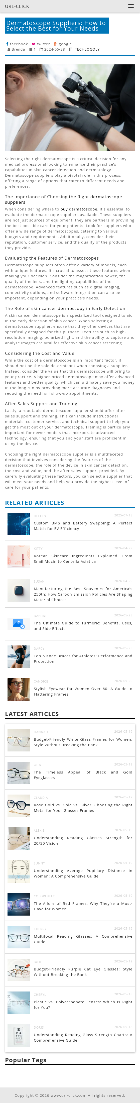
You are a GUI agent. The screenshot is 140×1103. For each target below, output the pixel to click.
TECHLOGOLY (87, 49)
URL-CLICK (17, 6)
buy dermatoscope (79, 208)
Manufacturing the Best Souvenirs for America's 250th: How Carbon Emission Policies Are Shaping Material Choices (83, 594)
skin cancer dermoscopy (58, 308)
